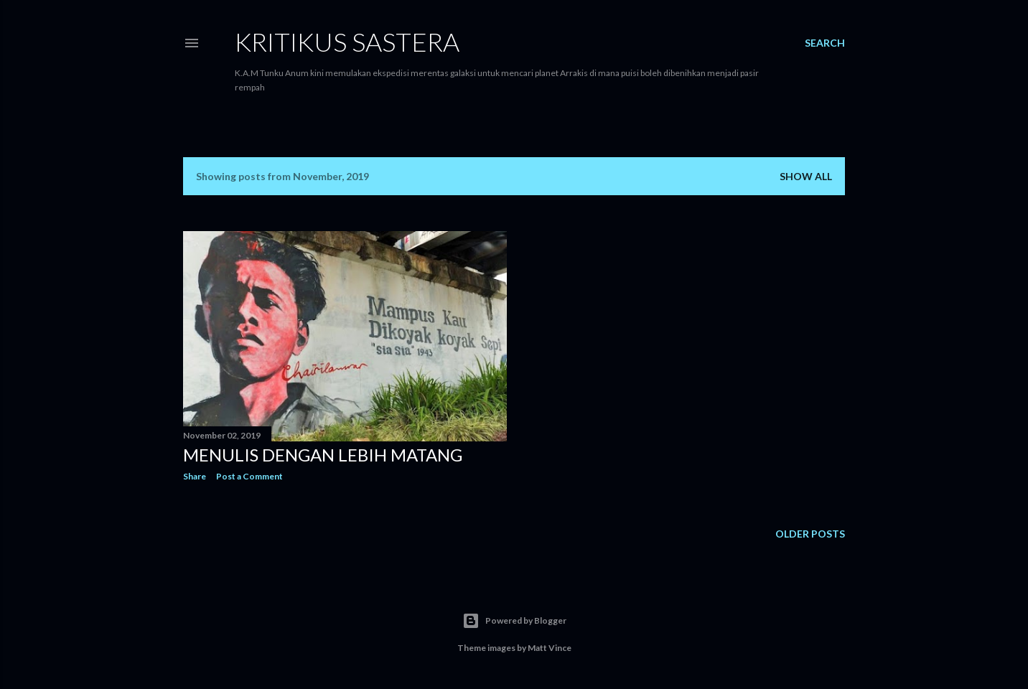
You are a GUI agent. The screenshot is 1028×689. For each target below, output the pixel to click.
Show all (806, 176)
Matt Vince (549, 647)
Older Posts (810, 534)
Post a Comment (249, 476)
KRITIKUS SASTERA (347, 41)
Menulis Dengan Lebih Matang (322, 454)
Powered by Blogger (514, 620)
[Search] (825, 43)
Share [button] (194, 476)
